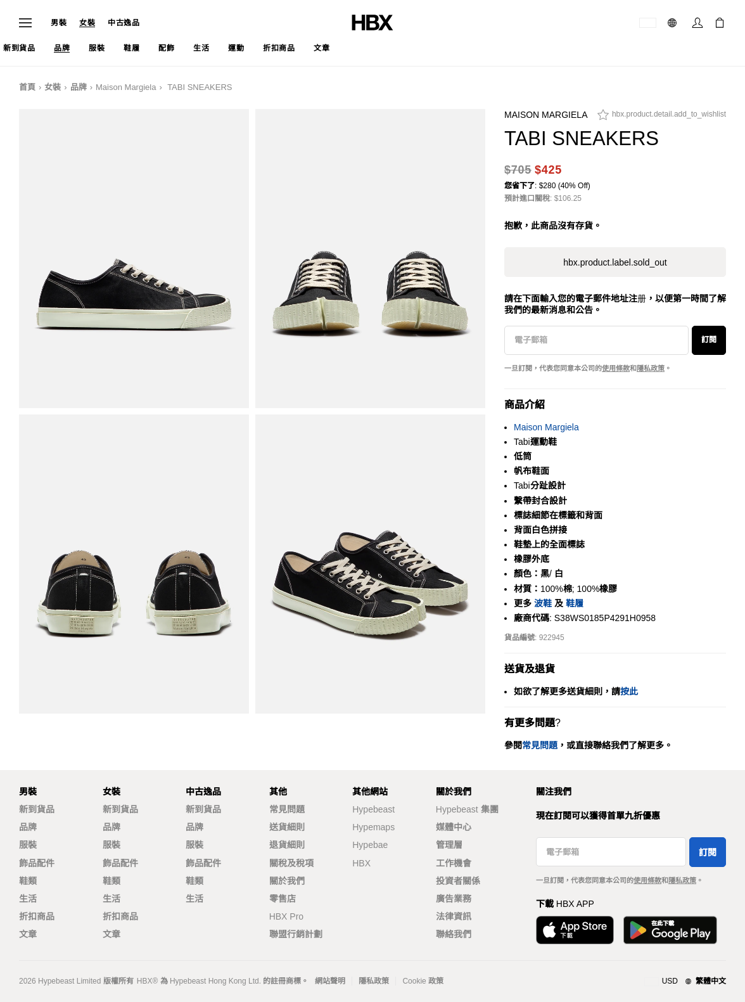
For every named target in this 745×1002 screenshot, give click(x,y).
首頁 (27, 87)
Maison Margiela (126, 87)
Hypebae (370, 845)
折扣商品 (36, 916)
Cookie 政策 (422, 981)
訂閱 (708, 339)
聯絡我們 (453, 934)
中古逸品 (123, 23)
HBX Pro (286, 916)
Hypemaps (373, 827)
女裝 (87, 23)
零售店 (282, 899)
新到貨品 (36, 809)
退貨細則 (287, 845)
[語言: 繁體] (674, 22)
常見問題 (287, 809)
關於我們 (287, 881)
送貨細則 (287, 827)
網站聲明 (330, 981)
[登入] (697, 22)
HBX (361, 863)
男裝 (59, 23)
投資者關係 (458, 881)
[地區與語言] (685, 982)
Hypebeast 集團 (467, 809)
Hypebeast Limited (69, 981)
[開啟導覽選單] (25, 22)
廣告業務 (453, 899)
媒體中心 (453, 827)
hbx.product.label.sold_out (614, 262)
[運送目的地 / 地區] (647, 22)
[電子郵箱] (596, 340)
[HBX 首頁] (372, 22)
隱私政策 (651, 368)
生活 (28, 899)
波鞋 (543, 603)
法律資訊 (453, 916)
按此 (629, 691)
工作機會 (453, 863)
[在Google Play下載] (670, 930)
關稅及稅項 (291, 863)
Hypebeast (373, 809)
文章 (28, 934)
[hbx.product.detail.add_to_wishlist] (661, 118)
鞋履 (574, 603)
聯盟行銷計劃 (295, 934)
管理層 (449, 845)
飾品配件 (36, 863)
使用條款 (616, 368)
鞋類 (28, 881)
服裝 (28, 845)
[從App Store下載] (575, 930)
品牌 (78, 87)
